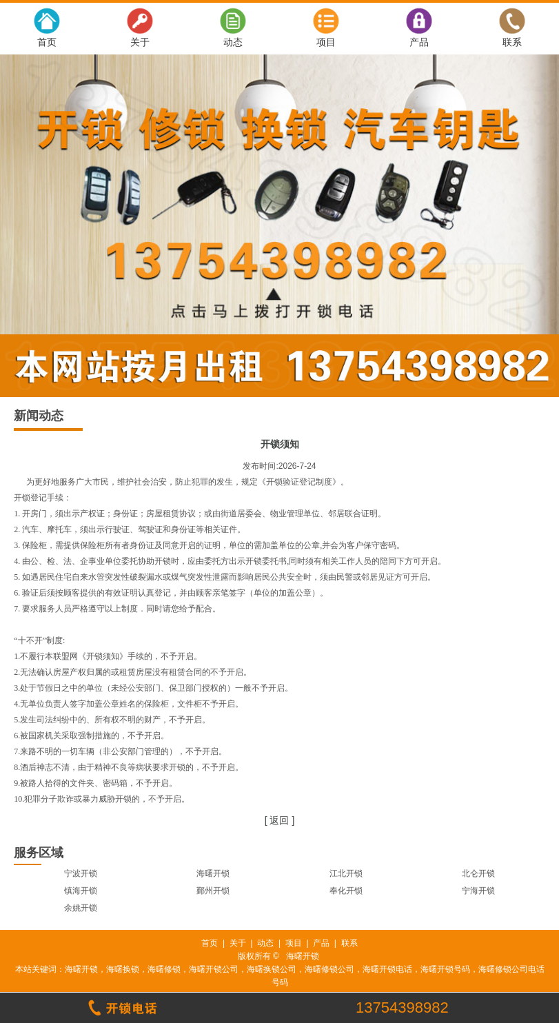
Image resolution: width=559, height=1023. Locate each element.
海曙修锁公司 (329, 969)
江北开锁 (346, 873)
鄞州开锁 (213, 890)
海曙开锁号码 (445, 969)
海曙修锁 (164, 969)
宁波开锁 (80, 873)
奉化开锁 (346, 890)
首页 (47, 42)
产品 (419, 42)
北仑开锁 (478, 873)
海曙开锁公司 (213, 969)
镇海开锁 (80, 890)
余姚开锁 (80, 908)
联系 (512, 42)
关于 (140, 42)
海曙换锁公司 (271, 969)
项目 (326, 42)
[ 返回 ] (280, 820)
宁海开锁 (478, 890)
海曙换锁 (122, 969)
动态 (233, 42)
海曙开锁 (213, 873)
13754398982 (402, 1008)
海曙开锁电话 (387, 969)
